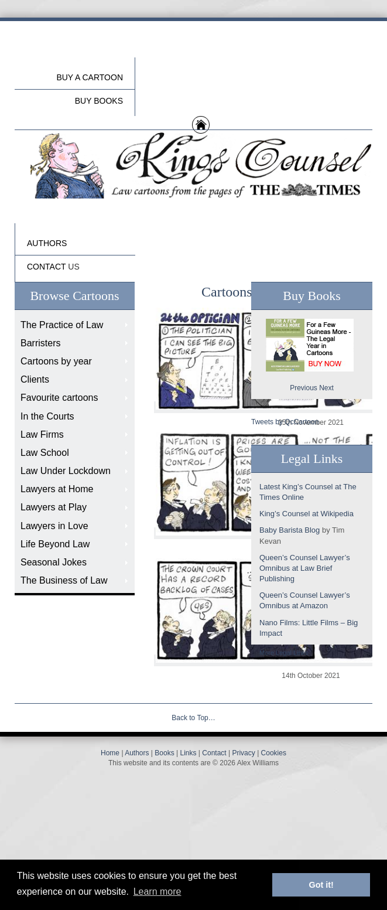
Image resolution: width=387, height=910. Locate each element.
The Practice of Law (61, 325)
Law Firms (42, 434)
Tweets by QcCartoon (284, 422)
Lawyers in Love (54, 526)
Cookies (273, 753)
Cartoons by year (56, 361)
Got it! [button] (321, 884)
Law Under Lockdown (65, 471)
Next (326, 388)
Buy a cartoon (89, 77)
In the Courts (47, 416)
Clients (34, 379)
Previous (303, 388)
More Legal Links (284, 652)
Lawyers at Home (57, 489)
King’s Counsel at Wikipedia (306, 513)
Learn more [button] (157, 892)
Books (164, 753)
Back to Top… (193, 718)
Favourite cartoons (59, 398)
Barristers (40, 343)
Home (110, 753)
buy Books (99, 100)
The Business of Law (64, 580)
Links (188, 753)
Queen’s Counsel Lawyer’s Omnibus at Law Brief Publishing (304, 568)
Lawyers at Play (53, 507)
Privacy (243, 753)
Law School (44, 453)
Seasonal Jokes (53, 562)
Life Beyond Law (55, 544)
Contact (214, 753)
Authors (137, 753)
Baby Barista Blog (289, 530)
